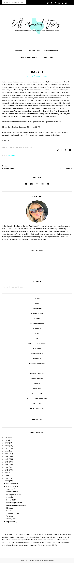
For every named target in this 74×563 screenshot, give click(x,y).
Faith (37, 334)
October (9, 489)
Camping (37, 319)
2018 (6, 456)
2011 (6, 475)
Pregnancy (12, 156)
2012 (6, 473)
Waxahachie (37, 393)
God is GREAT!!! (12, 492)
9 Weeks (9, 497)
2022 (7, 446)
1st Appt (9, 516)
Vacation (37, 388)
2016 (6, 462)
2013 (6, 470)
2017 (6, 459)
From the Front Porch (37, 344)
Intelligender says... (14, 494)
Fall (37, 339)
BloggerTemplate (49, 560)
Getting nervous (12, 519)
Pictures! (9, 508)
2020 (7, 451)
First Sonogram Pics (14, 502)
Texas (37, 368)
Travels (37, 383)
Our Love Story (37, 353)
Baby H (9, 511)
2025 (37, 304)
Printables (37, 358)
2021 (6, 448)
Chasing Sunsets (37, 324)
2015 (6, 465)
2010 (6, 478)
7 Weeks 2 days (12, 513)
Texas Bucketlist (37, 373)
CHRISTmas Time (37, 314)
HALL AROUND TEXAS (31, 560)
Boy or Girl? (11, 500)
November (10, 486)
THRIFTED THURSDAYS (37, 363)
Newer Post (9, 169)
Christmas (37, 329)
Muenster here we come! (16, 505)
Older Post (65, 169)
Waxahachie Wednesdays (37, 398)
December (10, 484)
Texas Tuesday (37, 378)
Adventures (37, 309)
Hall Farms (37, 349)
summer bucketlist (37, 408)
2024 (7, 440)
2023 (7, 443)
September (10, 522)
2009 (7, 481)
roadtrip (37, 403)
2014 (6, 467)
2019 (6, 454)
